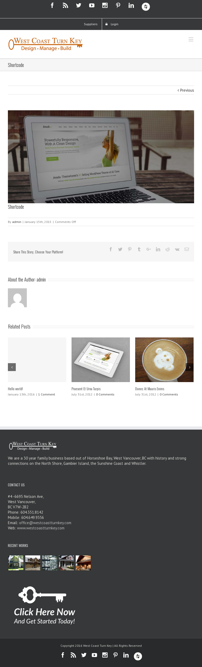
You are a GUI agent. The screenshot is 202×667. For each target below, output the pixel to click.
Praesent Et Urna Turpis (86, 388)
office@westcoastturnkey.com (45, 522)
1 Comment (46, 394)
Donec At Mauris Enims (149, 388)
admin (16, 222)
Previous (187, 90)
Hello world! (15, 388)
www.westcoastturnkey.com (40, 527)
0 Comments (105, 394)
